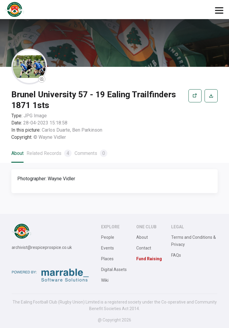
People (107, 237)
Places (107, 258)
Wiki (105, 280)
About (17, 153)
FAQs (176, 255)
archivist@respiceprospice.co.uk (42, 247)
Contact (143, 248)
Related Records (49, 153)
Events (107, 248)
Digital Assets (114, 269)
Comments (91, 153)
